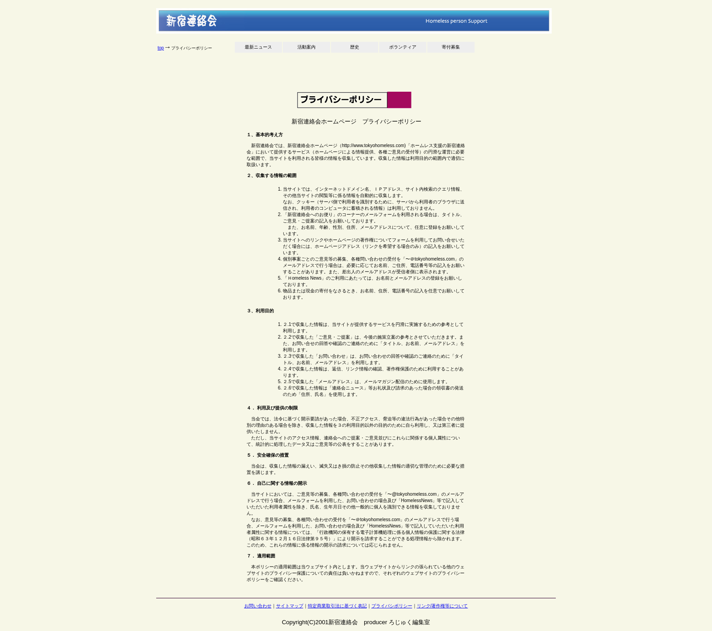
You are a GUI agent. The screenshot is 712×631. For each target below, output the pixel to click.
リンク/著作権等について (442, 605)
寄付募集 (451, 46)
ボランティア (402, 46)
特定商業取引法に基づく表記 (337, 605)
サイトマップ (289, 605)
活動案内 (306, 46)
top (161, 47)
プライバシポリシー (391, 605)
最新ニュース (258, 46)
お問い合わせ (258, 605)
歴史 (354, 46)
